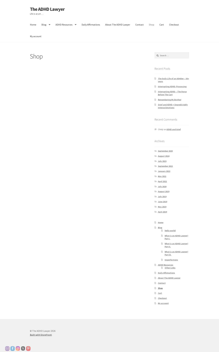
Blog (43, 24)
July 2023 (162, 161)
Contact (139, 24)
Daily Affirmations (91, 24)
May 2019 (162, 206)
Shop (151, 24)
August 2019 (163, 191)
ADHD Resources (64, 24)
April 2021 (162, 181)
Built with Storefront (41, 334)
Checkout (174, 24)
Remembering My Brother (169, 99)
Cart (161, 24)
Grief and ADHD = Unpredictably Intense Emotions (173, 106)
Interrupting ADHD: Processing (172, 86)
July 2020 (162, 186)
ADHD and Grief (173, 129)
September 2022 (165, 166)
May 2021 (162, 176)
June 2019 (162, 201)
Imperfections (171, 259)
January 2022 (164, 171)
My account (35, 36)
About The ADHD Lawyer (117, 24)
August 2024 (163, 156)
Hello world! (170, 230)
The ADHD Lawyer (47, 9)
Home (33, 24)
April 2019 (162, 211)
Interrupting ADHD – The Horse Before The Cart (172, 93)
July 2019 (162, 196)
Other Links (170, 267)
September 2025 (165, 151)
